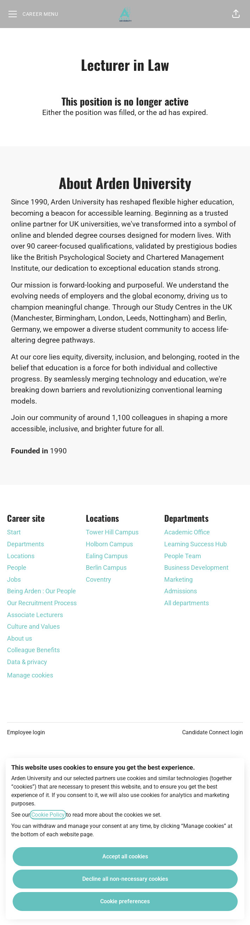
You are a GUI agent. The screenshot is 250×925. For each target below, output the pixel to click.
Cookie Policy (48, 814)
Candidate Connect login (212, 732)
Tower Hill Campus (112, 532)
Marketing (178, 579)
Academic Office (187, 532)
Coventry (98, 579)
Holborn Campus (109, 544)
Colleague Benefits (33, 650)
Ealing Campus (107, 556)
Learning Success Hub (195, 544)
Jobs (14, 579)
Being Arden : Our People (41, 591)
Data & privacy (27, 662)
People (16, 567)
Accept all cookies (125, 856)
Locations (20, 556)
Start (14, 532)
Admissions (180, 591)
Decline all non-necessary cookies (125, 879)
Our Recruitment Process (42, 603)
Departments (25, 544)
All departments (186, 603)
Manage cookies (30, 675)
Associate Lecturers (35, 615)
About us (19, 638)
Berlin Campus (106, 567)
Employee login (26, 732)
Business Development (196, 567)
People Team (182, 556)
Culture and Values (33, 626)
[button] (236, 14)
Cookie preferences (125, 901)
